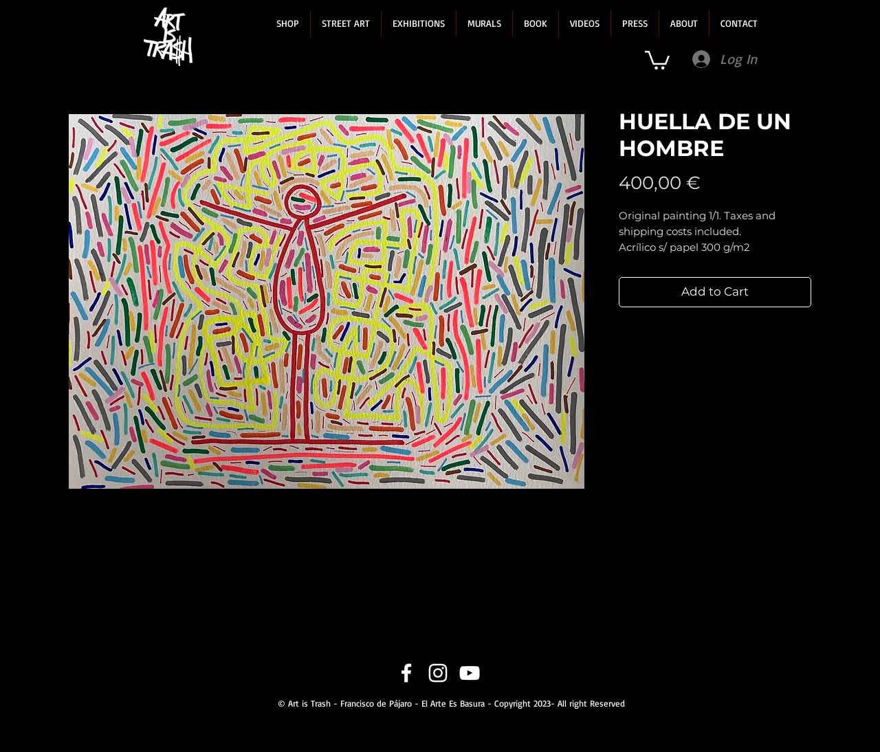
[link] (657, 59)
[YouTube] (469, 673)
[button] (287, 23)
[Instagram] (438, 673)
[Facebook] (406, 673)
